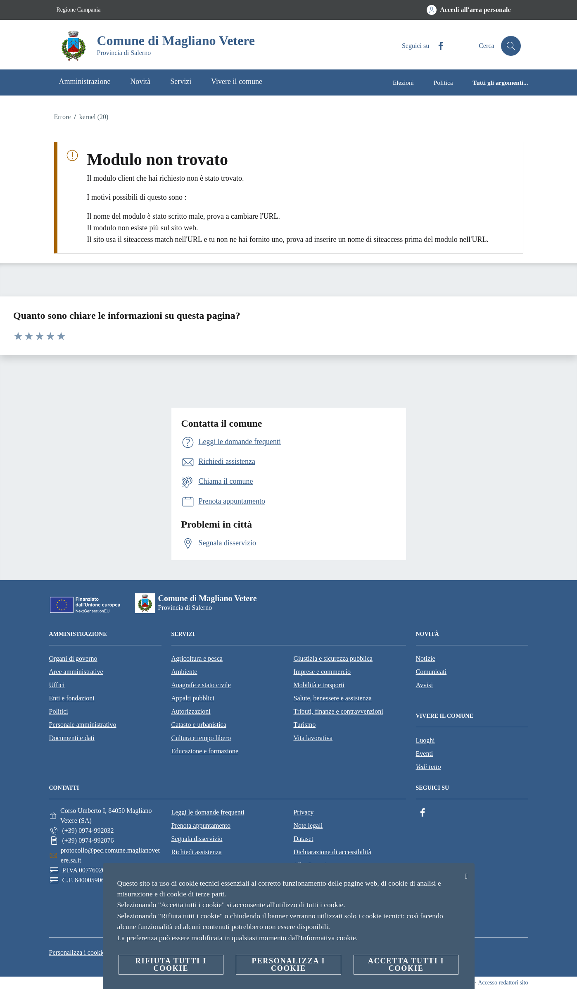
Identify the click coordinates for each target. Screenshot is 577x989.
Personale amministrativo (82, 724)
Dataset (303, 838)
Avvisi (424, 684)
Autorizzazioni (191, 711)
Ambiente (184, 671)
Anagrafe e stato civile (201, 684)
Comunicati (431, 671)
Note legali (308, 825)
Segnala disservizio (196, 838)
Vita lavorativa (313, 737)
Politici (58, 711)
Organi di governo (73, 658)
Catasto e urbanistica (198, 724)
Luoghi (425, 740)
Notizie (425, 658)
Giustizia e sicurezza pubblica (333, 658)
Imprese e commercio (322, 671)
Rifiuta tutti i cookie (171, 964)
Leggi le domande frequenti (207, 812)
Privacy (303, 812)
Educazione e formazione (205, 751)
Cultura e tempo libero (201, 737)
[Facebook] (437, 46)
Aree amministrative (76, 671)
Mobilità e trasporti (319, 684)
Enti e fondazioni (72, 698)
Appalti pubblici (192, 698)
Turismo (305, 724)
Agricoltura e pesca (197, 658)
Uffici (57, 684)
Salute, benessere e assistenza (333, 698)
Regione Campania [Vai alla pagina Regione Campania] (79, 10)
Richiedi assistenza (196, 851)
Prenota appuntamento (200, 825)
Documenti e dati (72, 737)
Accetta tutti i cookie (406, 964)
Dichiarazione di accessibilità (332, 851)
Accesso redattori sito (503, 982)
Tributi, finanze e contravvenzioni (338, 711)
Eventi (424, 753)
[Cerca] (511, 46)
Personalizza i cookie (77, 952)
